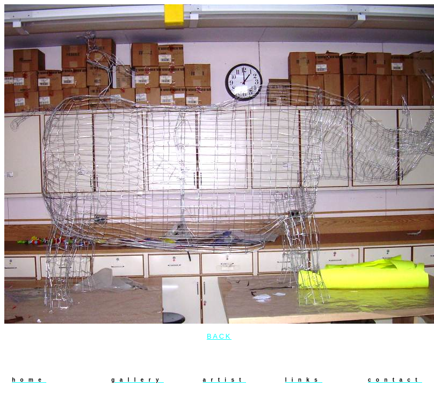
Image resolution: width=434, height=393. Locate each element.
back (219, 336)
